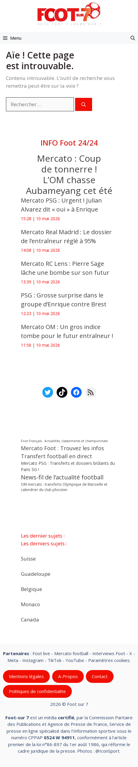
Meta (12, 660)
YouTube (75, 660)
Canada (30, 619)
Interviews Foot (108, 653)
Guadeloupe (35, 573)
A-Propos (68, 676)
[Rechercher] (83, 104)
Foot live (41, 653)
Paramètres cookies (109, 660)
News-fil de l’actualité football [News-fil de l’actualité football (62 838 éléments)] (62, 477)
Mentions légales (26, 676)
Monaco (30, 604)
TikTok (54, 660)
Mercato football (71, 653)
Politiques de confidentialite (37, 691)
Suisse (28, 558)
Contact (100, 676)
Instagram (33, 660)
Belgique (31, 588)
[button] (133, 38)
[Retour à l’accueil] (69, 13)
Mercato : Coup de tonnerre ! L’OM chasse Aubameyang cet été (69, 174)
